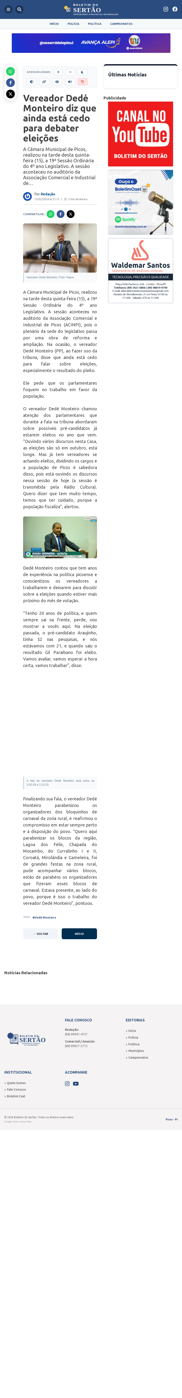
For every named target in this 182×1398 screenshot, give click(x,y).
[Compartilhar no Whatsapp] (10, 71)
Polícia (73, 23)
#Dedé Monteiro (44, 917)
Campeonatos (121, 23)
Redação (48, 194)
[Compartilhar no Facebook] (10, 82)
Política (94, 23)
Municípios (135, 1051)
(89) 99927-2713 (76, 1046)
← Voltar (40, 933)
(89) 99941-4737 (76, 1034)
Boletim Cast (14, 1096)
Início (54, 23)
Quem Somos (15, 1083)
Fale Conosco (15, 1089)
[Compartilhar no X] (10, 94)
